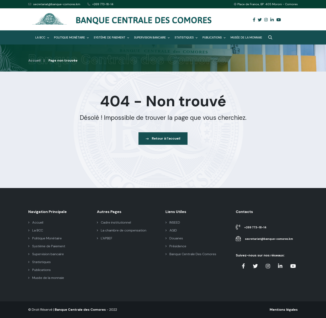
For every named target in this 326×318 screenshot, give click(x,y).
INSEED (172, 222)
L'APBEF (104, 238)
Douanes (174, 238)
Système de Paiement (111, 37)
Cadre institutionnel (114, 222)
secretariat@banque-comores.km (54, 4)
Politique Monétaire (71, 37)
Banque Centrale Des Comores (190, 254)
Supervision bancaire (152, 37)
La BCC (42, 37)
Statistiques (186, 37)
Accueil (34, 60)
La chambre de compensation (121, 230)
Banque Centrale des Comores (80, 309)
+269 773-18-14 (100, 4)
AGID (171, 230)
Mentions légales (284, 309)
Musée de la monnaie (246, 37)
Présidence (175, 246)
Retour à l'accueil (163, 138)
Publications (214, 37)
